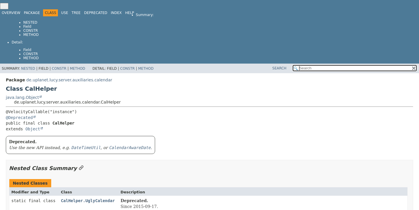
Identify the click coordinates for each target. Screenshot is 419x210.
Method (31, 35)
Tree (76, 13)
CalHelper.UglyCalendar (88, 200)
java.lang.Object (22, 97)
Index (116, 13)
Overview (11, 13)
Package (32, 13)
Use (64, 13)
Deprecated (95, 13)
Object (32, 129)
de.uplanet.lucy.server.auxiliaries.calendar (69, 80)
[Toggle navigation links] (4, 6)
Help (129, 13)
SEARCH (279, 68)
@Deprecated (19, 117)
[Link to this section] (81, 168)
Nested (30, 22)
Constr (30, 31)
